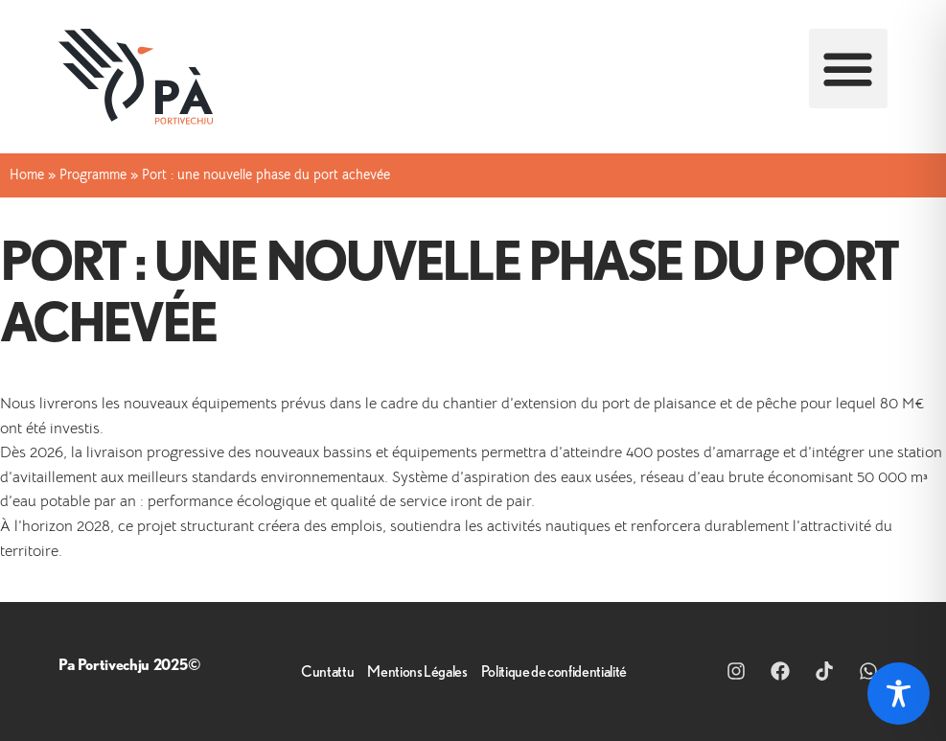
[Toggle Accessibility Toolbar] (898, 693)
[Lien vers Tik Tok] (829, 671)
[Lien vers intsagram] (741, 671)
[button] (848, 68)
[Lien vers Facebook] (785, 671)
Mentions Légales (417, 671)
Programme (93, 175)
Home (27, 175)
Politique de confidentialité (554, 671)
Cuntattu (327, 671)
